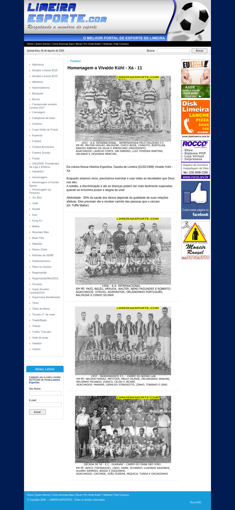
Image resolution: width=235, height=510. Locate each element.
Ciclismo (37, 123)
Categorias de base (43, 118)
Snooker (37, 284)
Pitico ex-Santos (41, 266)
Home (30, 44)
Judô (35, 203)
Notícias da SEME (43, 255)
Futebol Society (41, 152)
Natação (37, 243)
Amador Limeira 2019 (44, 76)
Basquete (37, 93)
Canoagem (38, 112)
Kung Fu (37, 220)
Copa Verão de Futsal (45, 129)
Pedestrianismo (41, 261)
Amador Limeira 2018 (44, 70)
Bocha (36, 99)
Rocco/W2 (195, 502)
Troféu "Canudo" (42, 331)
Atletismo (37, 81)
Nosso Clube (39, 249)
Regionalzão (39, 272)
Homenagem (39, 177)
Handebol (37, 171)
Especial (37, 135)
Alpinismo (38, 64)
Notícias (107, 44)
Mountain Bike (40, 232)
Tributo (36, 326)
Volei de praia (40, 337)
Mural (79, 44)
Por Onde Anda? (92, 44)
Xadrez (36, 349)
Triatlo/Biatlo (39, 320)
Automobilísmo (41, 87)
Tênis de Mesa (40, 308)
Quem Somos (42, 44)
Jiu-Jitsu (37, 197)
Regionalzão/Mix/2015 (45, 278)
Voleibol (37, 343)
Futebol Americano (43, 146)
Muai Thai (38, 237)
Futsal (35, 158)
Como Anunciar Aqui (63, 44)
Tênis (35, 302)
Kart (34, 214)
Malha (35, 226)
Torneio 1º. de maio (43, 314)
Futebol (36, 141)
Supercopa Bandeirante (46, 297)
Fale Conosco (121, 44)
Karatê (36, 209)
